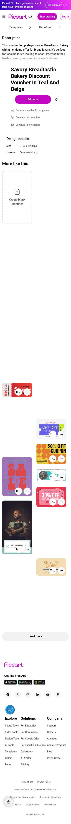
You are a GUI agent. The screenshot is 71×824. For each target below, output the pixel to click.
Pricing (25, 764)
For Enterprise (29, 725)
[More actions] (27, 392)
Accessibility (50, 804)
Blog (49, 751)
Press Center (54, 758)
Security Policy (32, 804)
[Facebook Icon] (7, 694)
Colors (8, 758)
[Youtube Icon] (47, 694)
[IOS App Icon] (10, 683)
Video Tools (11, 732)
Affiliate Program (56, 745)
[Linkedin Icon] (37, 694)
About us (52, 738)
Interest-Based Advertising (22, 797)
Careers (51, 732)
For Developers (29, 732)
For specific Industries (33, 745)
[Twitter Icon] (17, 694)
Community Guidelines (50, 797)
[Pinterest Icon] (57, 694)
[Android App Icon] (25, 683)
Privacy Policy (44, 782)
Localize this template (28, 124)
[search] (30, 16)
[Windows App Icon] (39, 683)
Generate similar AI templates (32, 110)
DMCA (18, 804)
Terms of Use (27, 782)
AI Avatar (26, 758)
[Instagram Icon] (27, 694)
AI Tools (9, 745)
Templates (11, 751)
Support (51, 725)
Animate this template (28, 117)
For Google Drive (30, 738)
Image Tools (12, 725)
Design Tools (12, 738)
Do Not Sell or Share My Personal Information (35, 789)
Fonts (8, 764)
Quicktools (27, 751)
